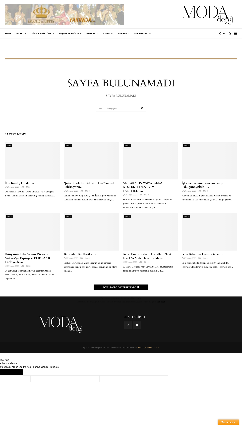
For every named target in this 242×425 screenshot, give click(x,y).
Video (106, 33)
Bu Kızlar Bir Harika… (80, 254)
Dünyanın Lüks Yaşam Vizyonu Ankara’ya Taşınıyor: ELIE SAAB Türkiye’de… (27, 258)
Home (8, 33)
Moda (19, 33)
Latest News (15, 134)
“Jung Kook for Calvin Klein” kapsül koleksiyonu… (89, 185)
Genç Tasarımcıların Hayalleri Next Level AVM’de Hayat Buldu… (147, 256)
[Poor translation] (16, 372)
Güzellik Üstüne (41, 33)
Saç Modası (141, 33)
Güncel (91, 33)
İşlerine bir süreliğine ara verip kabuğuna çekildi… (202, 185)
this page (161, 301)
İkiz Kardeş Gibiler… (19, 183)
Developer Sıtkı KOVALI (148, 347)
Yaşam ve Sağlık (69, 33)
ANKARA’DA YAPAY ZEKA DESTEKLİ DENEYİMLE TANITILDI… (142, 187)
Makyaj (122, 33)
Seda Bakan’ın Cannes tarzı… (202, 254)
